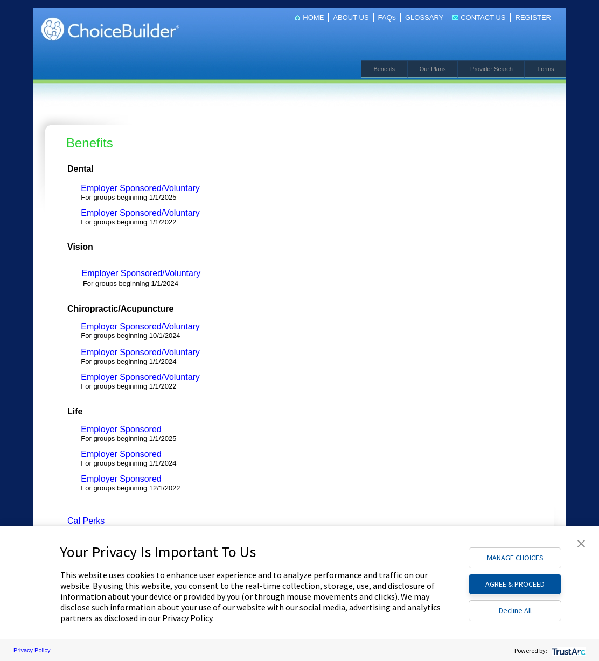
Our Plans (436, 69)
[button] (581, 543)
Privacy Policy (31, 650)
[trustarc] (567, 650)
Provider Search (495, 69)
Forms (550, 69)
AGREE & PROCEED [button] (515, 584)
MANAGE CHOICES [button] (515, 557)
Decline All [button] (515, 610)
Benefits (388, 69)
